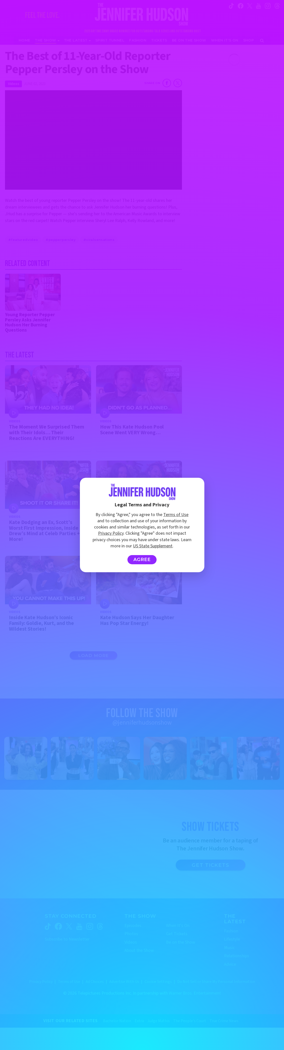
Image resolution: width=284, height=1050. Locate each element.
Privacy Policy (110, 533)
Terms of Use (175, 515)
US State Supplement (152, 546)
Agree (142, 559)
